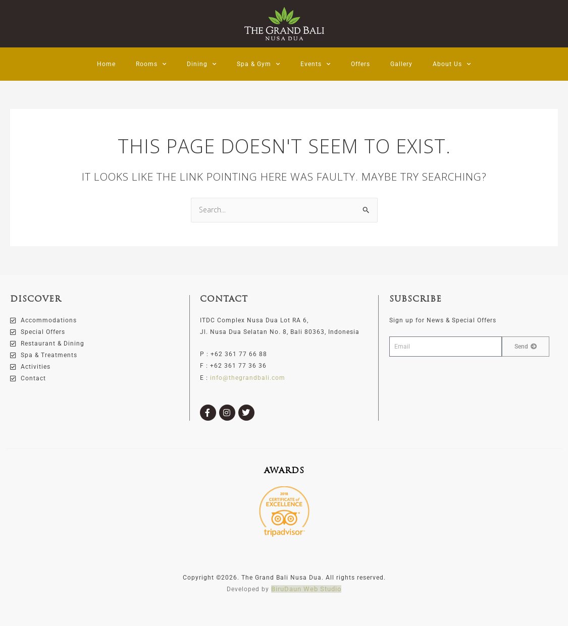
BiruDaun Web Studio (306, 589)
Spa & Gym (258, 64)
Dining (202, 64)
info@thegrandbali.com (247, 377)
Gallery (401, 64)
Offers (360, 64)
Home (106, 64)
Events (315, 64)
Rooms (151, 64)
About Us (452, 64)
